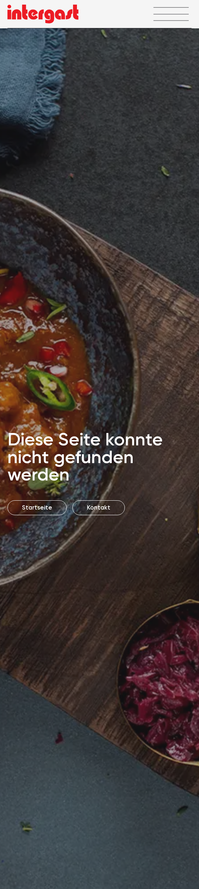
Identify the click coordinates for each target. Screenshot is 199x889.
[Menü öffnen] (171, 14)
